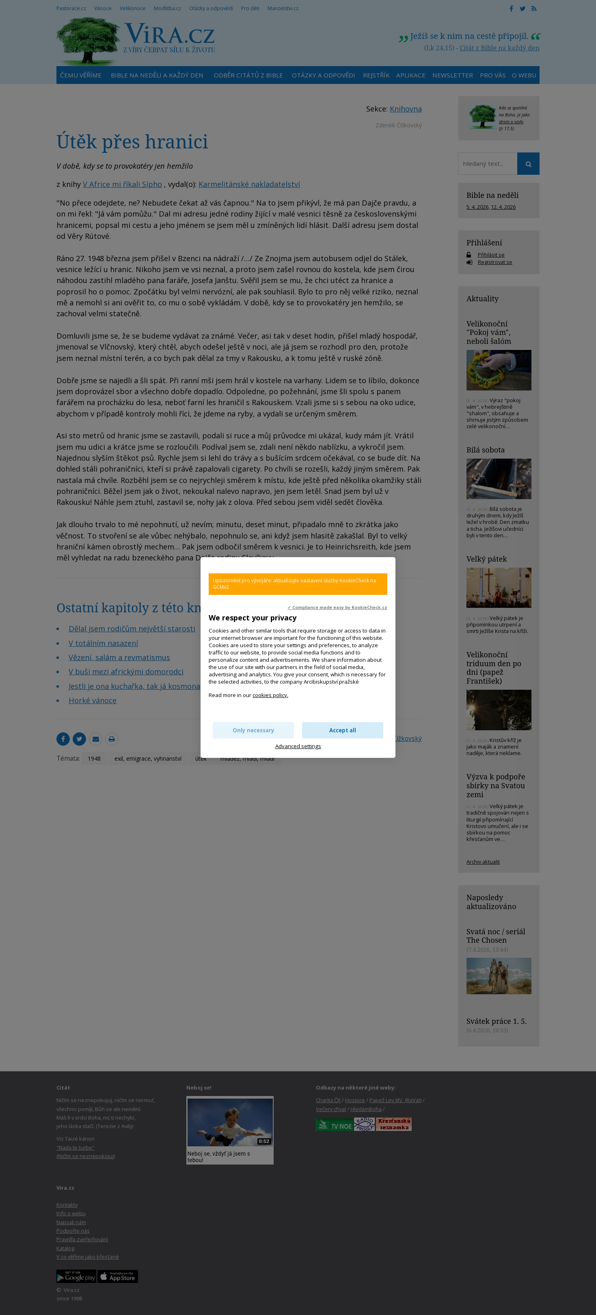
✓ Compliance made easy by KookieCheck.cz (337, 607)
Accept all (342, 730)
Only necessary (253, 730)
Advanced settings (298, 746)
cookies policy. (270, 695)
